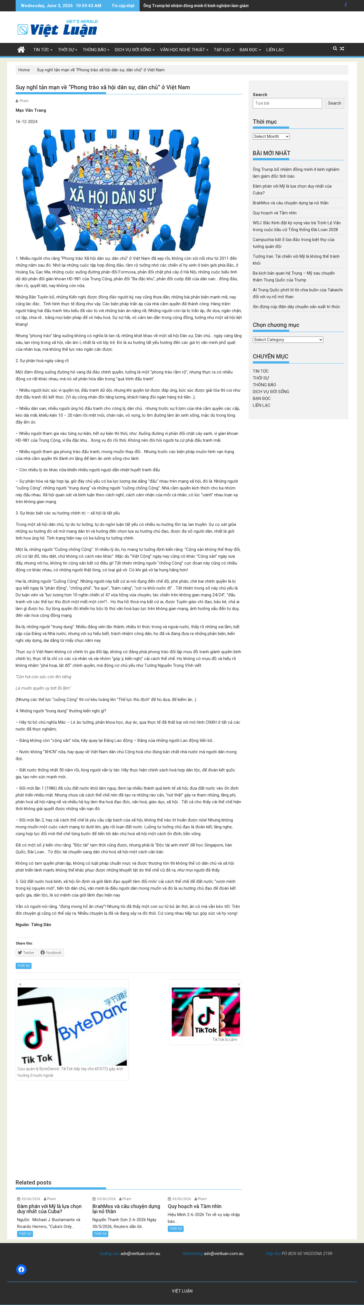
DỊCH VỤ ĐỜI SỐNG (133, 49)
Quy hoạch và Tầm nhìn (275, 212)
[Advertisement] (129, 1129)
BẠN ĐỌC (249, 49)
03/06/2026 (31, 1199)
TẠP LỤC (222, 49)
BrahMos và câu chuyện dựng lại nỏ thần (290, 203)
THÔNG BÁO (94, 49)
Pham (24, 101)
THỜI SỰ (66, 49)
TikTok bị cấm (206, 1014)
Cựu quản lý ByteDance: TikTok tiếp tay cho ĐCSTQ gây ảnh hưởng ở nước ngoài (72, 1032)
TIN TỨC (41, 49)
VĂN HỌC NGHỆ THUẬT (182, 49)
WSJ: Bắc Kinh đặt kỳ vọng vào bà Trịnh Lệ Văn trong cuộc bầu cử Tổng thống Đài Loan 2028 (228, 5)
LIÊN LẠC (275, 49)
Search (260, 94)
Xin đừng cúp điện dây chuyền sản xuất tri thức (296, 306)
